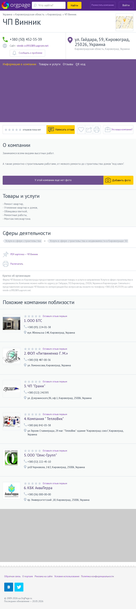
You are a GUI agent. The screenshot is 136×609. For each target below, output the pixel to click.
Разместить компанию (103, 5)
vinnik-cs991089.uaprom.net (33, 45)
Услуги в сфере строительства (23, 241)
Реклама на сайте (44, 576)
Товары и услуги (49, 64)
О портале (27, 576)
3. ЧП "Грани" (34, 386)
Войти (126, 5)
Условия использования (66, 576)
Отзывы (68, 64)
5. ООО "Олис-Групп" (40, 455)
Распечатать (13, 264)
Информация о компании (19, 64)
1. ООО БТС (33, 321)
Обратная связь (12, 576)
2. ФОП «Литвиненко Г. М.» (46, 353)
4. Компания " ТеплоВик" (44, 419)
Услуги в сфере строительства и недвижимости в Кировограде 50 (88, 241)
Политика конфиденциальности (97, 576)
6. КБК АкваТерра (38, 488)
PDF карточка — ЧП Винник (20, 254)
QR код (81, 64)
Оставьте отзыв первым (55, 316)
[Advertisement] (68, 93)
